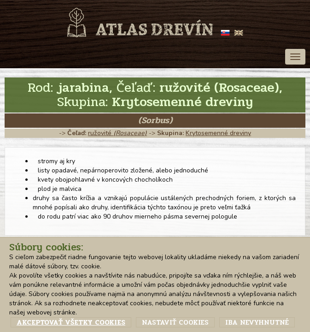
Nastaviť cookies (175, 322)
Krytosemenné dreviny (218, 133)
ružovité (117, 133)
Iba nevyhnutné (257, 322)
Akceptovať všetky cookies (71, 322)
